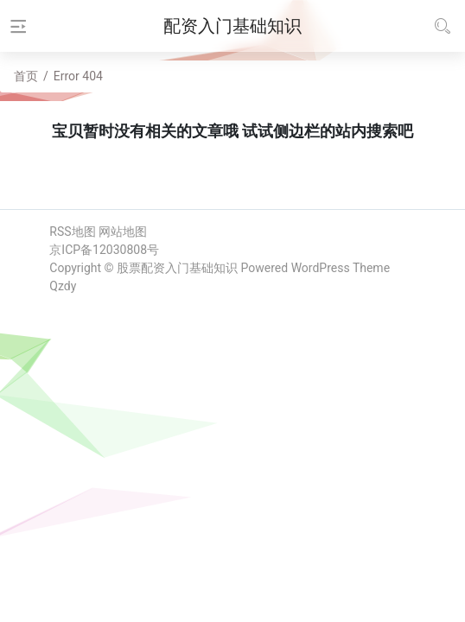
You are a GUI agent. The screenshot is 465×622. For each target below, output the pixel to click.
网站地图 (123, 231)
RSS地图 (72, 231)
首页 (26, 76)
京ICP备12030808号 (104, 250)
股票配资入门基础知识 (177, 268)
